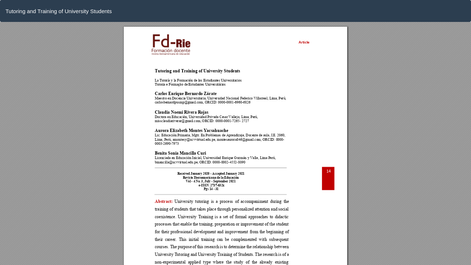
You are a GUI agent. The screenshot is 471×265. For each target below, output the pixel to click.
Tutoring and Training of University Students (58, 11)
